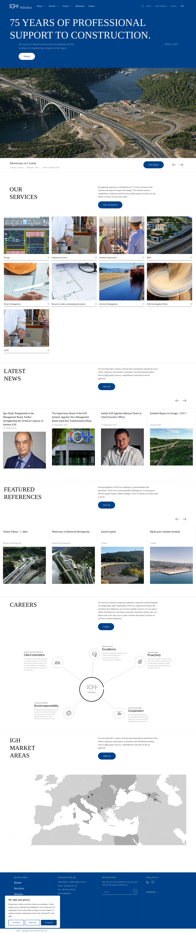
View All (106, 386)
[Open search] (142, 6)
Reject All (32, 922)
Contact (91, 6)
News (148, 6)
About (41, 6)
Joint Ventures (160, 6)
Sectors (67, 6)
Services (53, 6)
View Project (153, 165)
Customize (16, 922)
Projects (27, 56)
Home (17, 882)
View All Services (110, 205)
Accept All (48, 922)
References (80, 6)
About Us (107, 756)
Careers (173, 6)
